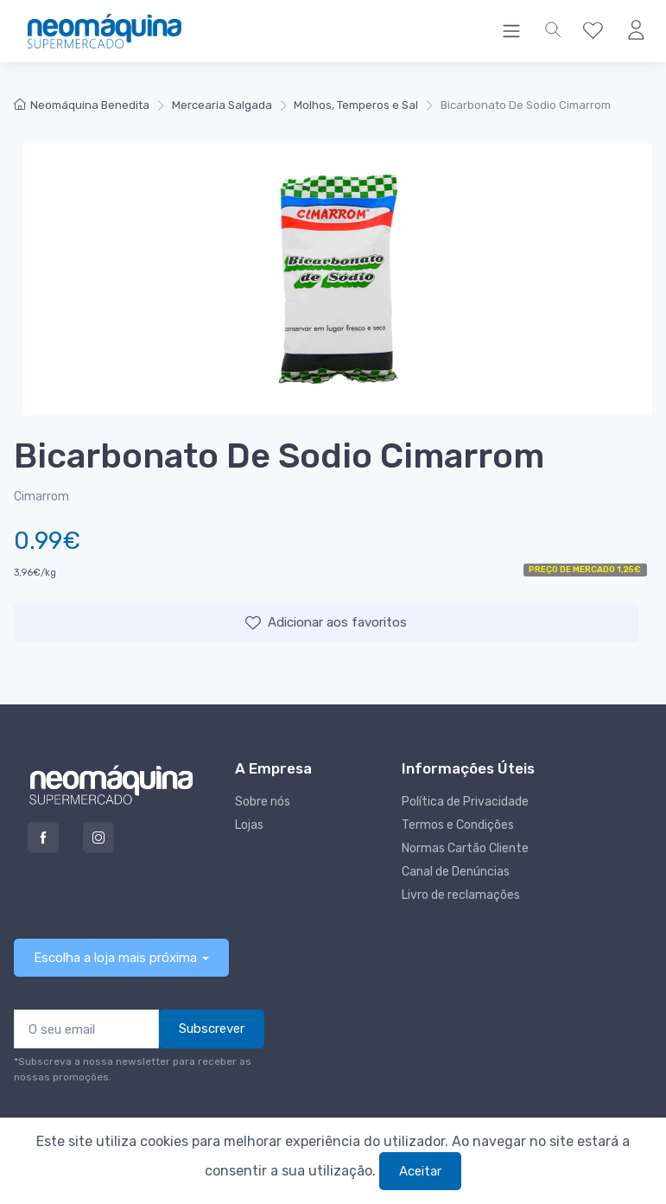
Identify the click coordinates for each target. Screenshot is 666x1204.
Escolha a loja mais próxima (115, 957)
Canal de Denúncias (456, 871)
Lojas (249, 825)
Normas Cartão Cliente (465, 848)
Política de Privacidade (465, 801)
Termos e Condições (458, 825)
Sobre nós (262, 801)
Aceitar (420, 1171)
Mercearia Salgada (222, 105)
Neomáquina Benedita (81, 105)
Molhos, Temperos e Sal (356, 105)
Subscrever (211, 1028)
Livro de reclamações (461, 895)
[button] (553, 31)
